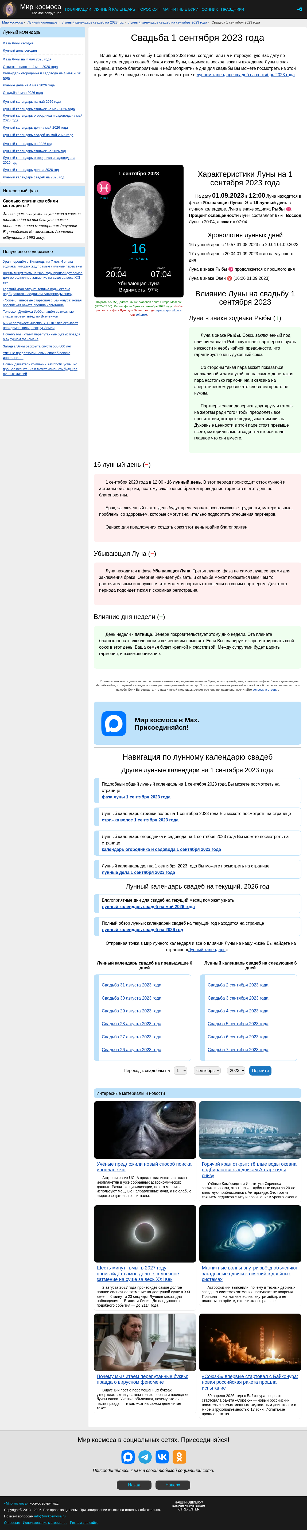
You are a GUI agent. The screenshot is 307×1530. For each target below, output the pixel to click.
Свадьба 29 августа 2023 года (131, 1011)
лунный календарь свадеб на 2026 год (142, 929)
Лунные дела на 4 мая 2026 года (29, 85)
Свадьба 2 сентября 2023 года (238, 985)
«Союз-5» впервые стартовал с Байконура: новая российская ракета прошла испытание (42, 302)
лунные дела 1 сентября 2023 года (138, 872)
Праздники (232, 9)
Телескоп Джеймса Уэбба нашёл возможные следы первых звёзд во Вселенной (38, 313)
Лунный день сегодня (20, 50)
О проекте (12, 1523)
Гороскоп (149, 9)
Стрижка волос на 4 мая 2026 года (30, 67)
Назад (134, 1485)
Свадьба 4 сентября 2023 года (238, 1011)
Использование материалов (45, 1523)
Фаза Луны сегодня (18, 43)
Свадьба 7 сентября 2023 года (238, 1049)
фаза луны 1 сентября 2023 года (136, 797)
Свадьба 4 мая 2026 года (23, 93)
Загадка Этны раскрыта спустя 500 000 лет (37, 346)
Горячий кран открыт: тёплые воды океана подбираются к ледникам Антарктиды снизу (37, 291)
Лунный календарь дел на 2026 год (31, 170)
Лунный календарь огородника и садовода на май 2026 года (43, 117)
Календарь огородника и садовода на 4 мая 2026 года (42, 75)
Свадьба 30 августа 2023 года (131, 998)
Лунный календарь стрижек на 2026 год (34, 151)
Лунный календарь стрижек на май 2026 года (39, 109)
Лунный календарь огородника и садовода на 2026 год (39, 160)
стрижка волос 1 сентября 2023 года (140, 820)
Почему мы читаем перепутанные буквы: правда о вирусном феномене (41, 336)
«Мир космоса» (16, 1503)
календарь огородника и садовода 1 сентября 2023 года (161, 849)
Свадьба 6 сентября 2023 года (238, 1037)
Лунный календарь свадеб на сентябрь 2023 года (167, 22)
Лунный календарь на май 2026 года (32, 102)
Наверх (173, 1485)
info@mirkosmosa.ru (50, 1516)
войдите (141, 314)
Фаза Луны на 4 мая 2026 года (27, 59)
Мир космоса (12, 22)
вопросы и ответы (265, 689)
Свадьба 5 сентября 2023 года (238, 1024)
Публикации (78, 9)
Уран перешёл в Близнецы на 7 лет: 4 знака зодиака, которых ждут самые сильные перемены (42, 263)
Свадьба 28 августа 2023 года (131, 1024)
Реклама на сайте (84, 1523)
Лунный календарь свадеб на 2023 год (93, 22)
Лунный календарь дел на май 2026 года (35, 127)
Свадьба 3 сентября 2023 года (238, 998)
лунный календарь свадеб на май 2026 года (148, 906)
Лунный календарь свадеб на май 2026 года (38, 135)
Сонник (210, 9)
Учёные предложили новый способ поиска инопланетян (36, 355)
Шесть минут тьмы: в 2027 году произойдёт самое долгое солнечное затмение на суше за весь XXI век (43, 278)
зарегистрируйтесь (168, 310)
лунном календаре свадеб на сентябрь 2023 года (246, 74)
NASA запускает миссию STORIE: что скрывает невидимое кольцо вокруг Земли (40, 325)
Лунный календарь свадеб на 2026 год (33, 177)
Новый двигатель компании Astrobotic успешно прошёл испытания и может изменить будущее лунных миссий (40, 369)
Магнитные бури (181, 9)
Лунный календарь (114, 9)
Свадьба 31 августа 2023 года (131, 985)
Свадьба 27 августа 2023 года (131, 1037)
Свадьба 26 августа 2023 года (131, 1049)
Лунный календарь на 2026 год (27, 144)
